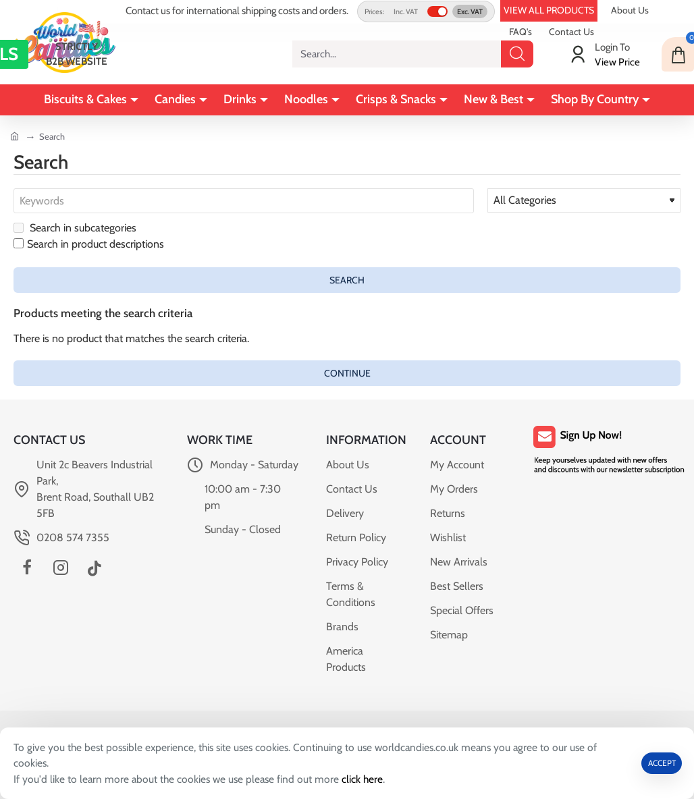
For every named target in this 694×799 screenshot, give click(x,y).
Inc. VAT (406, 11)
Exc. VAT (470, 11)
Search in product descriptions (89, 244)
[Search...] (517, 53)
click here (368, 778)
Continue (347, 373)
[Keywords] (244, 201)
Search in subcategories (75, 228)
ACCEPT (662, 762)
